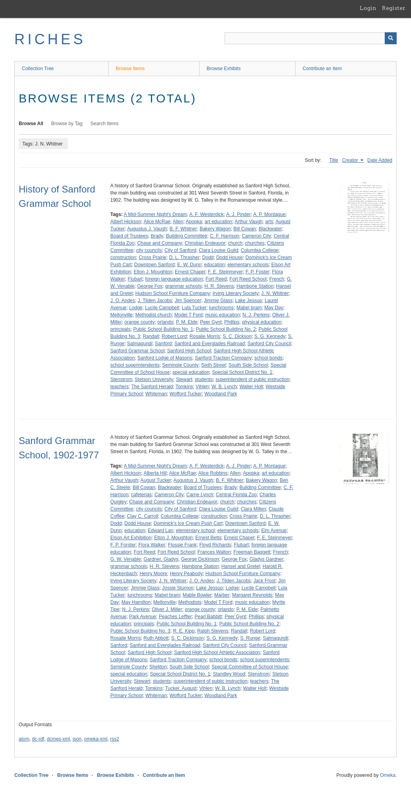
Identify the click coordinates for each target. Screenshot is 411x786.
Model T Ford (188, 315)
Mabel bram (249, 307)
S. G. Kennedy (270, 336)
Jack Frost (265, 581)
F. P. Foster (258, 272)
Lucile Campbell (162, 307)
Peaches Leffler (175, 616)
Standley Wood (229, 674)
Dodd (208, 257)
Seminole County (180, 365)
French (276, 279)
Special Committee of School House (249, 667)
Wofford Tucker (186, 394)
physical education (262, 322)
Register (393, 8)
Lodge (135, 307)
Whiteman (156, 394)
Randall (151, 336)
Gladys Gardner (267, 559)
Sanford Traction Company (223, 358)
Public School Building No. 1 (163, 329)
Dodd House (229, 257)
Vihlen (202, 386)
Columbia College (259, 250)
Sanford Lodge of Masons (164, 358)
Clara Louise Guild (218, 250)
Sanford (163, 343)
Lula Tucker (194, 307)
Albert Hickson (125, 221)
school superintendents (134, 365)
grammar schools (183, 286)
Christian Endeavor (205, 243)
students (204, 379)
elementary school (195, 530)
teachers (119, 386)
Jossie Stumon (178, 588)
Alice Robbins (212, 473)
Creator (350, 160)
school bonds (268, 358)
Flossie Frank (182, 545)
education (214, 264)
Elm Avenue (274, 530)
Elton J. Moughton (153, 272)
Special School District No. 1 (242, 372)
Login (368, 8)
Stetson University (154, 379)
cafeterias (141, 494)
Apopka (194, 221)
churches (254, 243)
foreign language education (174, 279)
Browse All (31, 123)
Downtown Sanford (154, 264)
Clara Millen (253, 509)
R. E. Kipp (183, 631)
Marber (221, 595)
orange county (139, 322)
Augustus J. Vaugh (147, 229)
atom (24, 739)
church (235, 243)
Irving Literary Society (235, 293)
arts (269, 221)
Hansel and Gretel (240, 566)
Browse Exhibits (224, 68)
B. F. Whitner (183, 229)
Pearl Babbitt (208, 616)
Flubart (135, 279)
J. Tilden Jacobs (155, 300)
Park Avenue (142, 616)
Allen (178, 221)
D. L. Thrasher (184, 257)
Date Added (379, 160)
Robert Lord (174, 336)
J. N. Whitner (275, 293)
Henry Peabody (186, 573)
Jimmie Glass (218, 300)
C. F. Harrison (224, 236)
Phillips (231, 322)
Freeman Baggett (251, 552)
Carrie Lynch (199, 494)
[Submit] (391, 38)
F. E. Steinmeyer (225, 272)
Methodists (190, 602)
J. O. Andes (122, 300)
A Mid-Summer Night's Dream (155, 214)
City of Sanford (180, 250)
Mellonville (121, 315)
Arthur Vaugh (248, 221)
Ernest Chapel (190, 272)
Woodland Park (220, 394)
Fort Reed (216, 279)
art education (218, 221)
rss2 (114, 739)
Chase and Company (159, 243)
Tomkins (184, 386)
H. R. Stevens (219, 286)
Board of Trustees (129, 236)
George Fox (149, 286)
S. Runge (250, 638)
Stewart (184, 379)
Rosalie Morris (205, 336)
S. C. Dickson (237, 336)
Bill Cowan (244, 229)
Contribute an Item (322, 68)
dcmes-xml (58, 739)
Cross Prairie (152, 257)
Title (333, 160)
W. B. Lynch (224, 386)
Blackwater (270, 229)
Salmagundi (139, 343)
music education (222, 315)
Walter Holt (251, 386)
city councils (149, 250)
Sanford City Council (269, 343)
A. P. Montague (269, 214)
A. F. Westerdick (206, 214)
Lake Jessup (248, 300)
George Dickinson (200, 559)
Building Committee (186, 236)
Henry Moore (153, 573)
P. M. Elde (187, 322)
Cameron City (256, 236)
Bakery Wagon (215, 229)
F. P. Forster (123, 545)
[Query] (311, 38)
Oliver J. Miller (167, 609)
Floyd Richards (215, 545)
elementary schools (247, 264)
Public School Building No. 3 (140, 631)
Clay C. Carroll (142, 516)
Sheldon (158, 667)
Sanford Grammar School (137, 351)
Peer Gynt (210, 322)
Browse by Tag (67, 123)
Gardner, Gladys (160, 559)
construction (123, 257)
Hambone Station (255, 286)
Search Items (104, 123)
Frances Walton (214, 552)
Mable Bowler (197, 595)
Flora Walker (151, 545)
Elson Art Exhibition (130, 537)
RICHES (50, 39)
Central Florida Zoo (236, 494)
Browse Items (130, 68)
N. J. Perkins (256, 315)
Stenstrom (121, 379)
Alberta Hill (154, 473)
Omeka (387, 775)
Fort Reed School (247, 279)
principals (120, 329)
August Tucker (156, 480)
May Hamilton (136, 602)
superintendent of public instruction (252, 379)
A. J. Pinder (238, 214)
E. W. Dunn (189, 264)
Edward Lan (160, 530)
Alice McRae (156, 221)
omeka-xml (96, 739)
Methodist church (153, 315)
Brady (157, 236)
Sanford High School (189, 351)
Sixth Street (213, 365)
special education (190, 372)
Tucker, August (181, 688)
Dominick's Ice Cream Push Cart (188, 523)
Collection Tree (38, 68)
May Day (273, 307)
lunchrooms (221, 307)
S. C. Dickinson (187, 638)
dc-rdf (38, 739)
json (76, 739)
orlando (165, 322)
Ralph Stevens (212, 631)
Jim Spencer (187, 300)
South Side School (248, 365)
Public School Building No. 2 (226, 329)
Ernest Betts (208, 537)
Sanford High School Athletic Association (217, 652)
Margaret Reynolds (252, 595)
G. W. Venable (125, 559)
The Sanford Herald (152, 386)
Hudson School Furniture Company (172, 293)
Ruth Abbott (155, 638)
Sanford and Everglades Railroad (209, 343)
